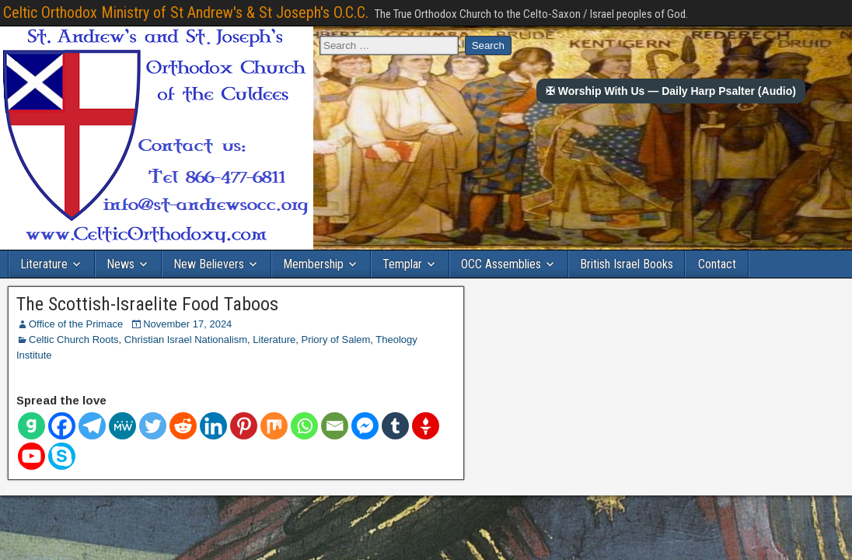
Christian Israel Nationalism (185, 339)
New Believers (208, 264)
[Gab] (31, 425)
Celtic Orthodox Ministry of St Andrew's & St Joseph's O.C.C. (185, 12)
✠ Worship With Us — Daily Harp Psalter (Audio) (671, 91)
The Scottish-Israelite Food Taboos (147, 304)
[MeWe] (122, 425)
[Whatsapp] (304, 425)
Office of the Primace (76, 324)
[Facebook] (61, 425)
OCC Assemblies (501, 264)
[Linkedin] (213, 425)
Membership (313, 264)
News (120, 264)
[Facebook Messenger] (365, 425)
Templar (402, 264)
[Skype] (61, 456)
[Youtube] (31, 456)
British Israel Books (626, 264)
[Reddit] (183, 425)
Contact (717, 264)
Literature (44, 264)
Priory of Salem (335, 339)
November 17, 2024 (187, 324)
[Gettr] (425, 425)
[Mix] (274, 425)
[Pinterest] (243, 425)
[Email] (334, 425)
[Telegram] (92, 425)
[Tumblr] (395, 425)
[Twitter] (152, 425)
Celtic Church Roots (74, 339)
